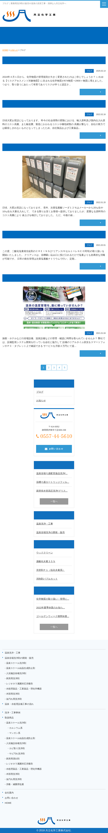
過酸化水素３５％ (45, 561)
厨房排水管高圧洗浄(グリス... (52, 490)
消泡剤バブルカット (47, 578)
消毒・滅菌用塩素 (15, 784)
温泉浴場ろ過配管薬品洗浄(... (52, 473)
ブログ (39, 391)
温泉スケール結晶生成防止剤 (20, 668)
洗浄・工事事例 (12, 712)
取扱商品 (9, 717)
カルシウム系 (15, 728)
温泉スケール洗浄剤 (16, 663)
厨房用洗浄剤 (12, 678)
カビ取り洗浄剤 (17, 748)
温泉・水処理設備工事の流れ (19, 704)
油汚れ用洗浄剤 (14, 699)
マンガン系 (14, 733)
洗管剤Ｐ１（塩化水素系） (50, 570)
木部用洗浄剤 (12, 693)
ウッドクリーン (44, 552)
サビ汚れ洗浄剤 (17, 753)
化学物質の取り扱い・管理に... (52, 598)
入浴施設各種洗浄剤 (16, 673)
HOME (8, 803)
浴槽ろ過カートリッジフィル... (52, 482)
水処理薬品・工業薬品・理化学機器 (24, 688)
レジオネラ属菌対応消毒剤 (19, 683)
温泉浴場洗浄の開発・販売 (50, 532)
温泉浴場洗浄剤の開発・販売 (19, 658)
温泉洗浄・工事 (44, 523)
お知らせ (41, 400)
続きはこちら (91, 92)
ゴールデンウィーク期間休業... (52, 616)
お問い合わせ (11, 798)
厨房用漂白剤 (12, 758)
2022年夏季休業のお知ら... (50, 607)
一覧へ (54, 501)
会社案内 (9, 792)
